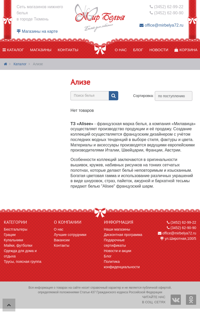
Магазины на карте (37, 31)
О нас (121, 50)
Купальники (13, 240)
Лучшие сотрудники (70, 235)
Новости (158, 50)
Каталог (13, 50)
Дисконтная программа (123, 235)
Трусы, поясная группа (22, 261)
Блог (138, 50)
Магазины (40, 50)
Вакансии (62, 240)
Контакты (68, 50)
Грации (10, 235)
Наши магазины (117, 229)
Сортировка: (143, 96)
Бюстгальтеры (15, 229)
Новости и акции (117, 251)
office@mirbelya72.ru (161, 25)
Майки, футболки (18, 245)
